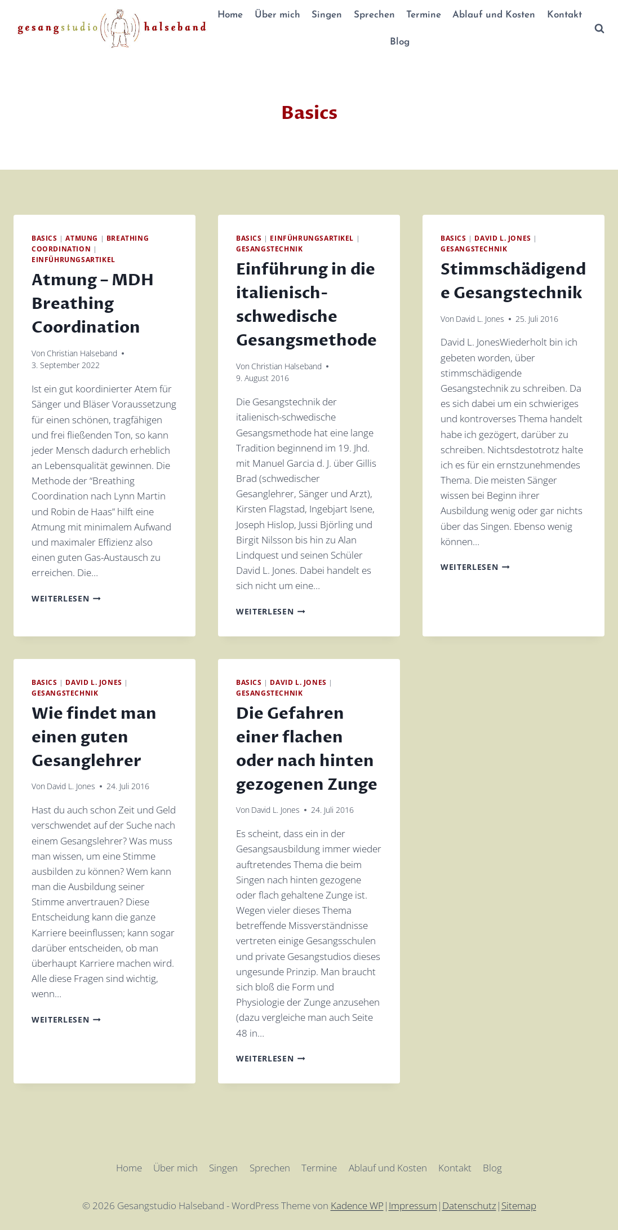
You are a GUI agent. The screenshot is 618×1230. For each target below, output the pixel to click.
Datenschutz (469, 1205)
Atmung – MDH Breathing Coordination (93, 303)
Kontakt (564, 15)
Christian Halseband (82, 353)
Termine (423, 15)
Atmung (81, 237)
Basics (44, 237)
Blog (400, 42)
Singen (327, 15)
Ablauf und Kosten (493, 15)
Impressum (413, 1205)
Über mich (277, 15)
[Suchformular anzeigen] (599, 29)
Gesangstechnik (269, 248)
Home (230, 15)
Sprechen (374, 15)
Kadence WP (357, 1205)
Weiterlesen (66, 598)
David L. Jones (502, 237)
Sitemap (518, 1205)
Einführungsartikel (73, 259)
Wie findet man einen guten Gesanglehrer (94, 737)
